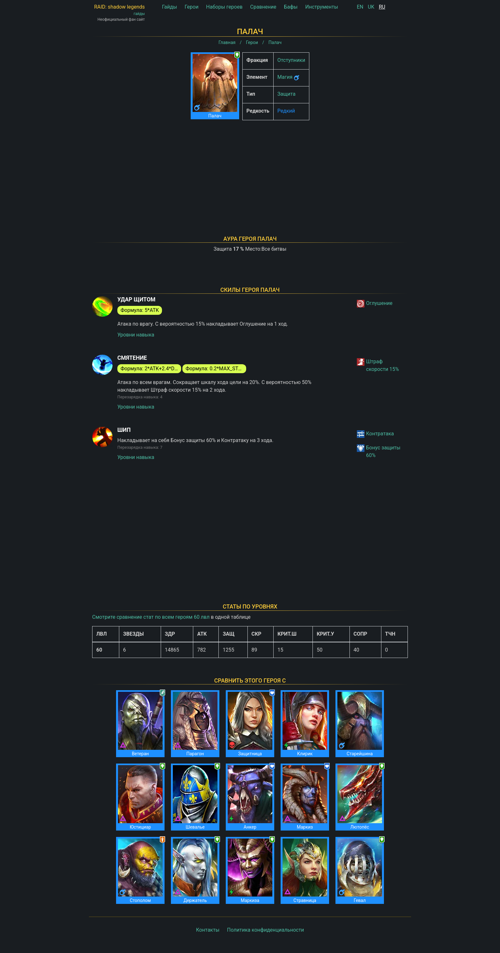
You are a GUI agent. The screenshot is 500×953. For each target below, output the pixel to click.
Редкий (286, 111)
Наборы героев (224, 7)
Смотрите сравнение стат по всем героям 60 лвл (151, 617)
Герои (191, 7)
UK (371, 7)
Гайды (169, 7)
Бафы (291, 7)
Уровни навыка (135, 335)
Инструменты (321, 7)
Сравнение (263, 7)
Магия (284, 77)
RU (382, 7)
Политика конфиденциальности (265, 930)
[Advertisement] (250, 169)
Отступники (291, 60)
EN (360, 7)
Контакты (207, 930)
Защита (286, 94)
